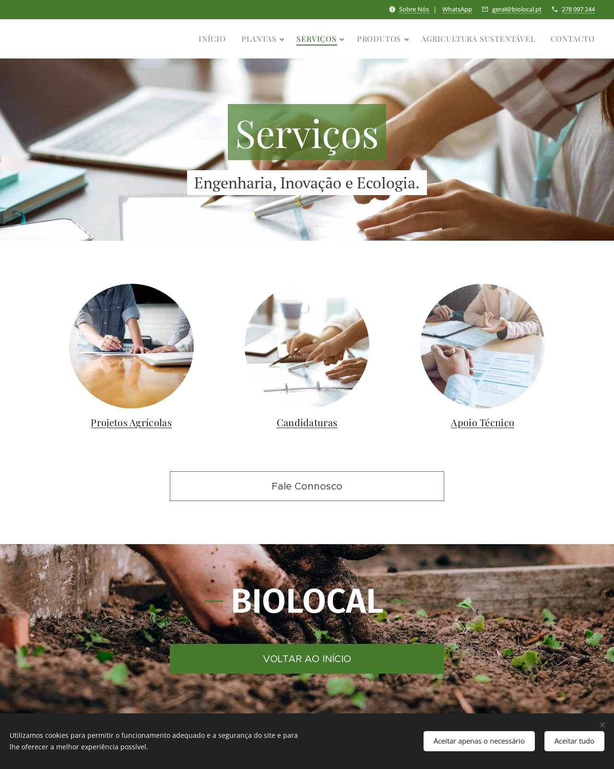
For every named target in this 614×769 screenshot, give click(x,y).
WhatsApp (457, 9)
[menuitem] (215, 39)
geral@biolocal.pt (517, 9)
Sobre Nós (414, 9)
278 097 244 (578, 9)
